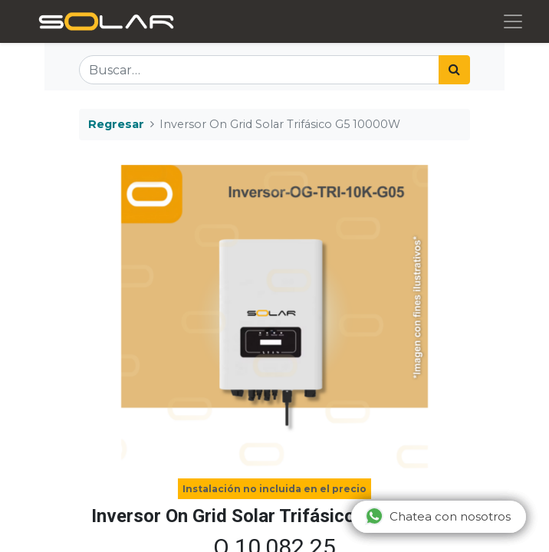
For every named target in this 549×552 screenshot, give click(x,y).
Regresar (116, 124)
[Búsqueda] (454, 69)
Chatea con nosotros (438, 516)
